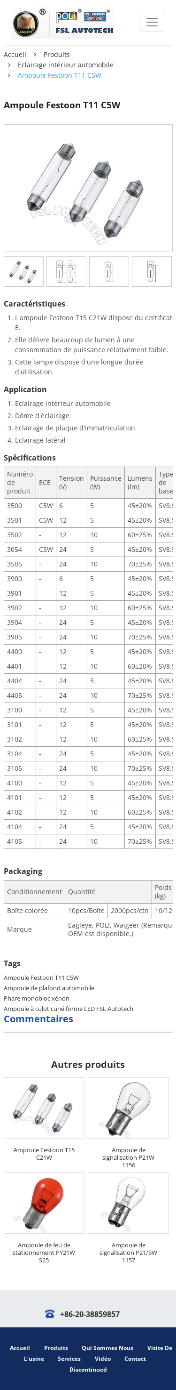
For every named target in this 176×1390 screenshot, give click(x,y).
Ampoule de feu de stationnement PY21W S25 (44, 1252)
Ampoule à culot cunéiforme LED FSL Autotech (68, 1008)
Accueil (15, 54)
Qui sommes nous (107, 1348)
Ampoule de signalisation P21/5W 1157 (128, 1252)
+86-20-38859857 (90, 1314)
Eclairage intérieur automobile (66, 64)
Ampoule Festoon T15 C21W (44, 1154)
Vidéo (103, 1359)
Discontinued (88, 1370)
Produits (57, 54)
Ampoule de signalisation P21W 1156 (128, 1157)
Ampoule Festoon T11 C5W (41, 977)
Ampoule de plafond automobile (49, 988)
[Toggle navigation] (152, 22)
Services (69, 1359)
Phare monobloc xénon (36, 998)
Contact (135, 1359)
